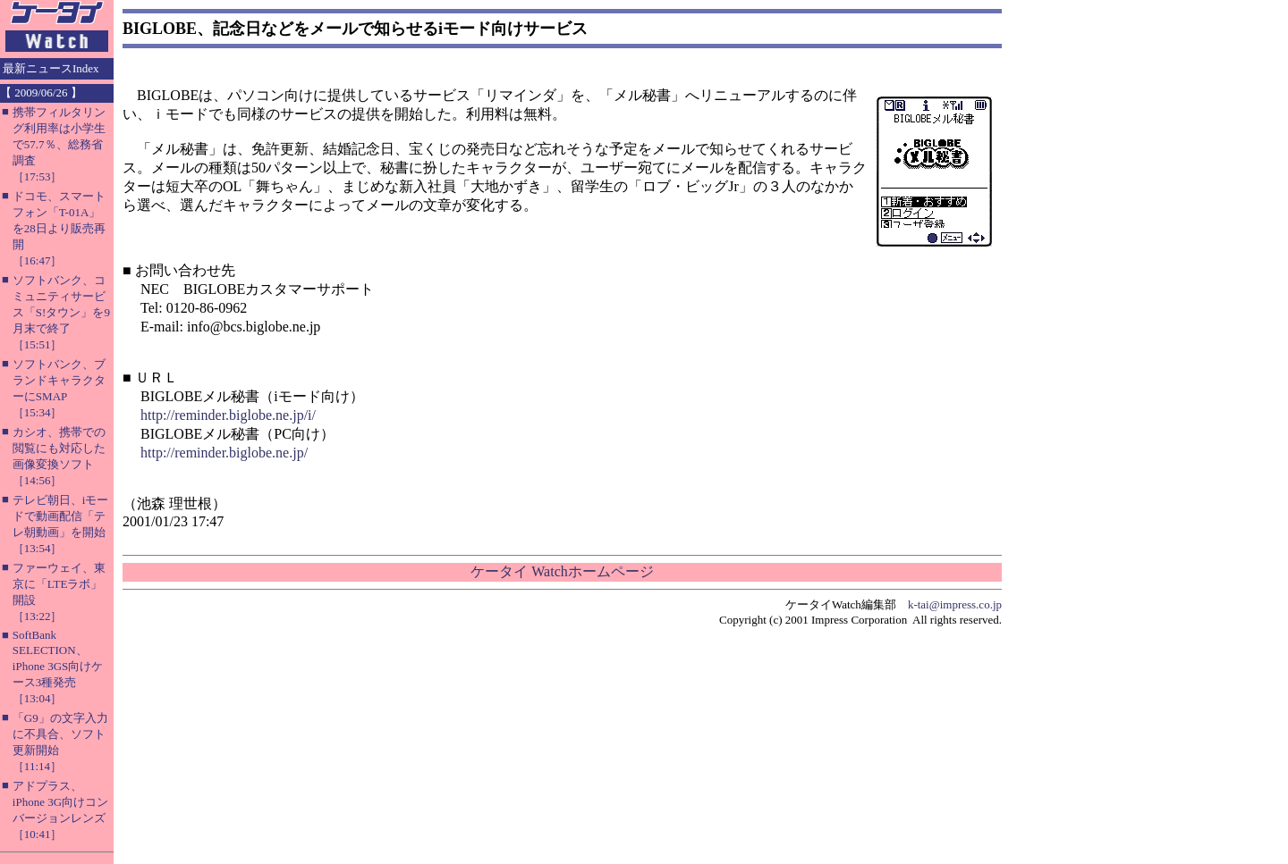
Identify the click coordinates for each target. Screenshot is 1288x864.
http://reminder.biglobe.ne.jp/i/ (228, 415)
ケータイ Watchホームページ (561, 571)
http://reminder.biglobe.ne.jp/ (224, 452)
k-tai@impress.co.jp (955, 604)
